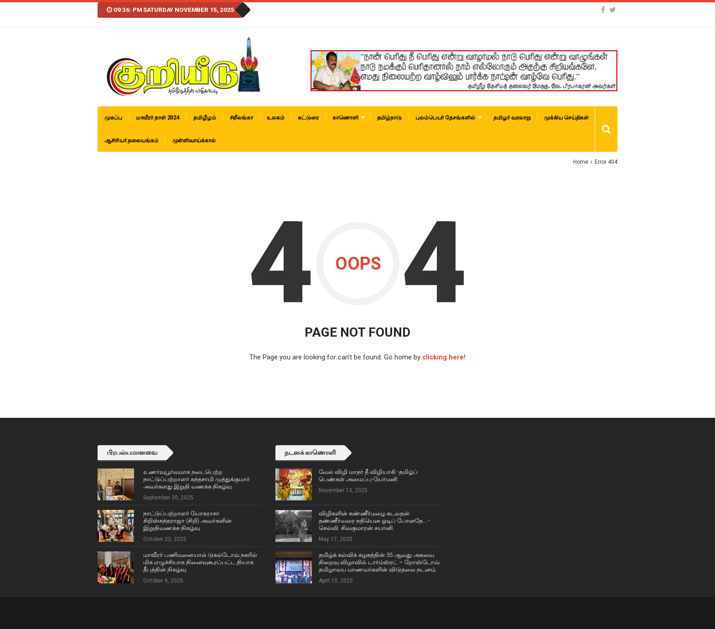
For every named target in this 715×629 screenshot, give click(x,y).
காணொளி (345, 117)
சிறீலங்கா (241, 117)
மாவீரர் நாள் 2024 (158, 117)
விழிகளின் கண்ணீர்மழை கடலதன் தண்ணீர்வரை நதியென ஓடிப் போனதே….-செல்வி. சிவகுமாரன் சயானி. (374, 520)
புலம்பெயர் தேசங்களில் (445, 117)
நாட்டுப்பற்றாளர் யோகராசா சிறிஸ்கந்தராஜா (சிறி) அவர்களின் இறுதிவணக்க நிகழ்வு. (187, 520)
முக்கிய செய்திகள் (566, 117)
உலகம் (276, 117)
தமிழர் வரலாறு (511, 117)
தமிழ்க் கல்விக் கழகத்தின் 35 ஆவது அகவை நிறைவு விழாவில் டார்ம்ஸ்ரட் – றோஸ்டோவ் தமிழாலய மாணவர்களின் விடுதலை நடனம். (379, 561)
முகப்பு (113, 117)
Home (580, 162)
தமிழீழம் (204, 117)
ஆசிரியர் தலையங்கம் (131, 140)
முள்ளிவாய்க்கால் (194, 140)
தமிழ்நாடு (389, 117)
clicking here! (444, 357)
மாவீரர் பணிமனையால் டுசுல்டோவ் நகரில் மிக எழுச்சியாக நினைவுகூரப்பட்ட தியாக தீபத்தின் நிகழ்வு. (200, 561)
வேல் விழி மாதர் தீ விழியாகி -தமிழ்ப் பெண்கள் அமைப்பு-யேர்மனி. (368, 475)
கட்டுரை (308, 117)
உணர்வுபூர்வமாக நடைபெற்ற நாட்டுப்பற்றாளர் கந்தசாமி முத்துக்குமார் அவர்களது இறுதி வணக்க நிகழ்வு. (196, 478)
